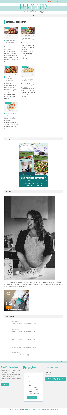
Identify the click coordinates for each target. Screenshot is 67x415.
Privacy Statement (35, 409)
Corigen (56, 409)
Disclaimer (27, 409)
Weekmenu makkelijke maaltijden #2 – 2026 (24, 339)
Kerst (24, 28)
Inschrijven (32, 398)
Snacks (8, 103)
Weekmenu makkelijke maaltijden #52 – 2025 (24, 355)
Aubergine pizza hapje (11, 114)
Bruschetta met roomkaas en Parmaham (10, 42)
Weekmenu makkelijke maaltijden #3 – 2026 (24, 331)
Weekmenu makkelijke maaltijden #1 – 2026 (24, 347)
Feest (7, 28)
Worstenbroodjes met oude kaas (27, 80)
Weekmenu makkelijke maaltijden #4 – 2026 (24, 323)
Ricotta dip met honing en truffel (28, 39)
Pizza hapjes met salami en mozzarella (11, 78)
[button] (33, 15)
